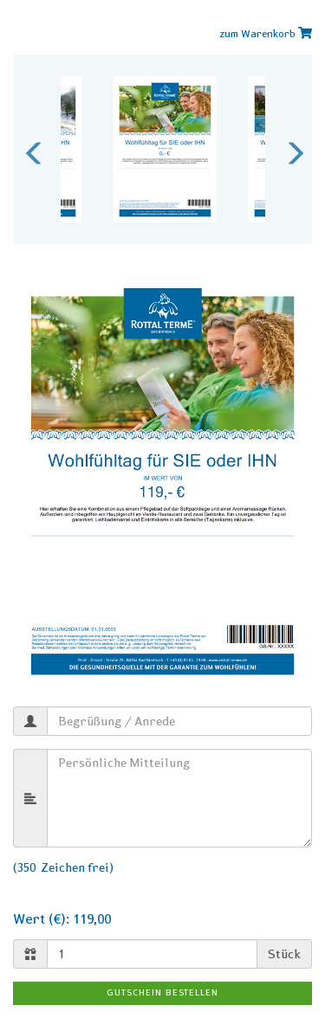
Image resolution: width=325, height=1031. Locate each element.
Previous (30, 149)
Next (290, 149)
